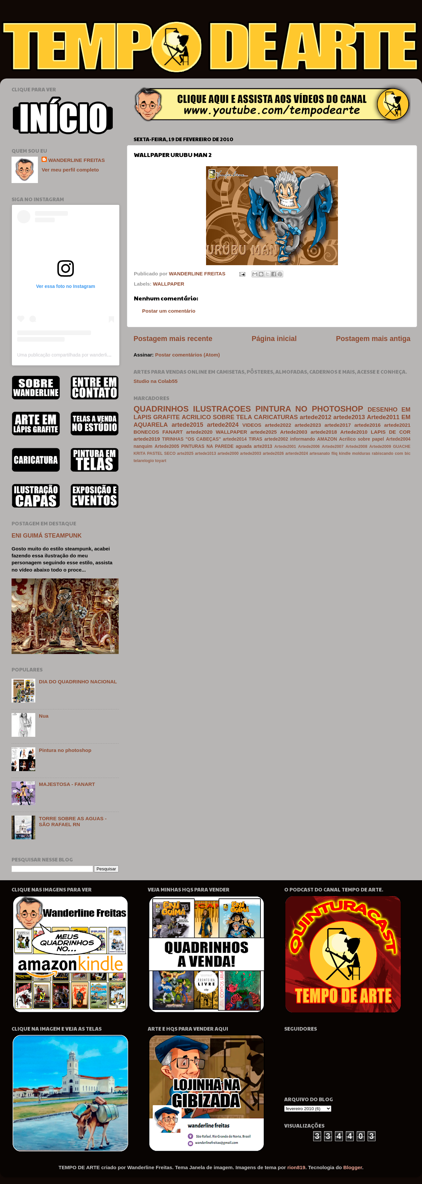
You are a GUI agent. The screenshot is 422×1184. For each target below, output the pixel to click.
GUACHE (401, 446)
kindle (344, 453)
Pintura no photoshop (65, 750)
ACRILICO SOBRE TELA (217, 417)
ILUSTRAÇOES (222, 408)
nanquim (143, 446)
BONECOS (146, 432)
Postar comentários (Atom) (187, 355)
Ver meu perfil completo (70, 169)
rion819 (296, 1167)
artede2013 (349, 417)
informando (302, 439)
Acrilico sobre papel (361, 439)
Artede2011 (383, 417)
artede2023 (308, 425)
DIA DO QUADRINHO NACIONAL (78, 681)
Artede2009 (380, 446)
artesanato (320, 453)
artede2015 (187, 424)
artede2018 (324, 432)
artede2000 (228, 453)
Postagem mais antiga (373, 339)
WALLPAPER (168, 284)
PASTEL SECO (161, 453)
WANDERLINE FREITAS (76, 160)
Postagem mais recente (173, 339)
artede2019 (147, 439)
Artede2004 (398, 439)
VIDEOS (251, 425)
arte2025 (185, 453)
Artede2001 (285, 446)
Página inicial (274, 339)
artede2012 (315, 417)
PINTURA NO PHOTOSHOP (309, 408)
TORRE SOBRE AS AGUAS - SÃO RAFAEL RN (72, 821)
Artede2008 (356, 446)
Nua (43, 716)
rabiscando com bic (391, 453)
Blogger (352, 1167)
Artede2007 (333, 446)
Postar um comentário (169, 311)
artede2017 (337, 425)
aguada (244, 446)
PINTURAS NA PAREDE (207, 446)
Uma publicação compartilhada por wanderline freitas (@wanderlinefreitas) (93, 355)
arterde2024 (296, 453)
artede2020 (199, 432)
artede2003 (250, 453)
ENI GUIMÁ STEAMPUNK (47, 535)
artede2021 (397, 425)
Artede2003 (293, 432)
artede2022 (278, 425)
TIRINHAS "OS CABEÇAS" (191, 439)
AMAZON (327, 439)
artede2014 (235, 439)
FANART (172, 432)
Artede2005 (167, 446)
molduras (361, 453)
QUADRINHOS (161, 408)
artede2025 (264, 432)
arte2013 (263, 446)
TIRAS (255, 439)
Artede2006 (309, 446)
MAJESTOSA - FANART (67, 784)
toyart (160, 460)
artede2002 (276, 439)
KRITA (139, 453)
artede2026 (273, 453)
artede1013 (205, 453)
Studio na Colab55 (155, 381)
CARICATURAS (276, 417)
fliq (334, 453)
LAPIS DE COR (390, 432)
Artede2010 (353, 432)
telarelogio (144, 460)
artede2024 (223, 424)
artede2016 (367, 425)
